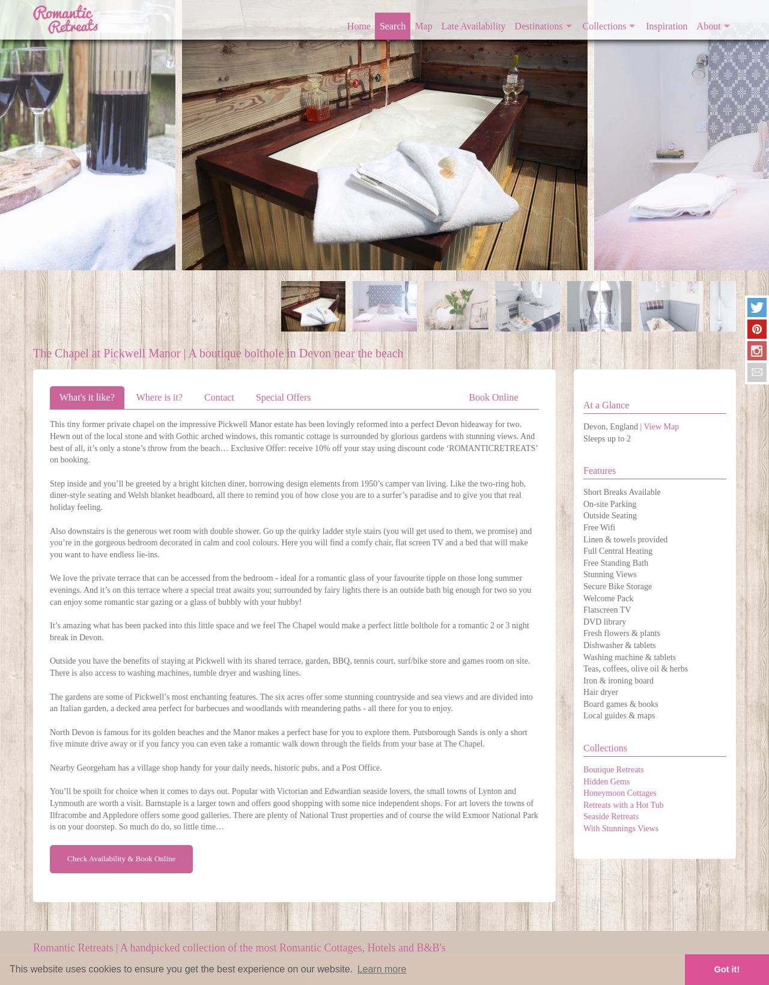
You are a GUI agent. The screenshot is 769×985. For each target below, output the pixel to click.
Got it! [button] (727, 969)
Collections (605, 26)
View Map (661, 426)
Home (359, 26)
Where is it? (159, 397)
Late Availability (474, 26)
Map (424, 26)
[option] (385, 135)
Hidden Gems (606, 781)
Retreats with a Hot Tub (623, 805)
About (709, 26)
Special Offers (283, 397)
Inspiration (666, 26)
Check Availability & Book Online (121, 858)
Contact (219, 397)
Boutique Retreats (613, 769)
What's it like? (87, 397)
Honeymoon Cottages (620, 793)
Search (393, 26)
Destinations (539, 26)
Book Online (493, 397)
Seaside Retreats (611, 816)
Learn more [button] (382, 969)
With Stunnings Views (620, 828)
